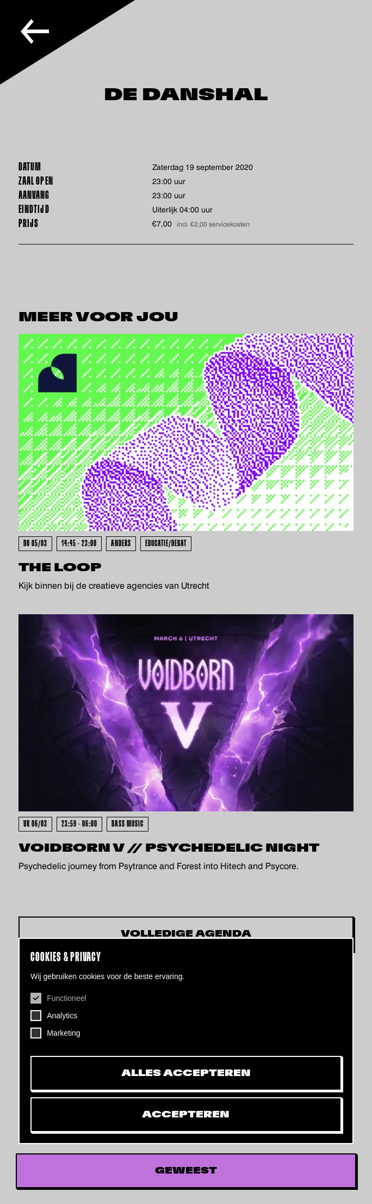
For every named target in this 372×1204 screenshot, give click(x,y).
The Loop (60, 567)
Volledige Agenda (186, 934)
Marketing (63, 1033)
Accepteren (186, 1114)
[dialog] (186, 1041)
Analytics (62, 1015)
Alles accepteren (186, 1073)
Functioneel (66, 998)
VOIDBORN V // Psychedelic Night (168, 848)
